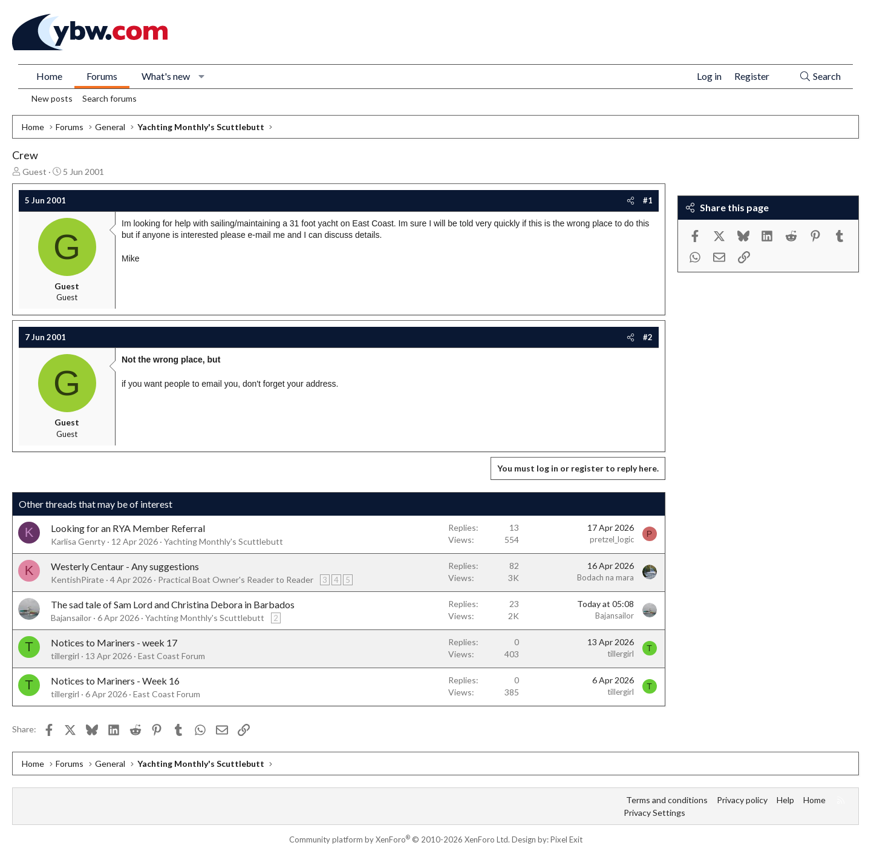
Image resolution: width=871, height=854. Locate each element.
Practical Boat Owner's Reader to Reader (235, 579)
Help (785, 800)
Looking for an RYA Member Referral (128, 528)
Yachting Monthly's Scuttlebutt (223, 541)
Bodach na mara (605, 577)
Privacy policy (742, 800)
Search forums (109, 98)
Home (49, 76)
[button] (202, 76)
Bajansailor (71, 618)
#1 (648, 200)
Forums (101, 76)
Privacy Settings (654, 812)
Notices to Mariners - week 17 (114, 642)
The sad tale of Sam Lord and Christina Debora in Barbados (173, 604)
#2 (648, 337)
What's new (166, 76)
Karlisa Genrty (78, 541)
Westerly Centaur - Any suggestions (125, 566)
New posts (52, 98)
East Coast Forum (171, 656)
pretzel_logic (612, 539)
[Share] (630, 200)
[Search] (820, 76)
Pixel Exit (566, 839)
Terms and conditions (667, 800)
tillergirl (65, 656)
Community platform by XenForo (399, 839)
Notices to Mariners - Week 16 (115, 680)
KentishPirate (77, 579)
